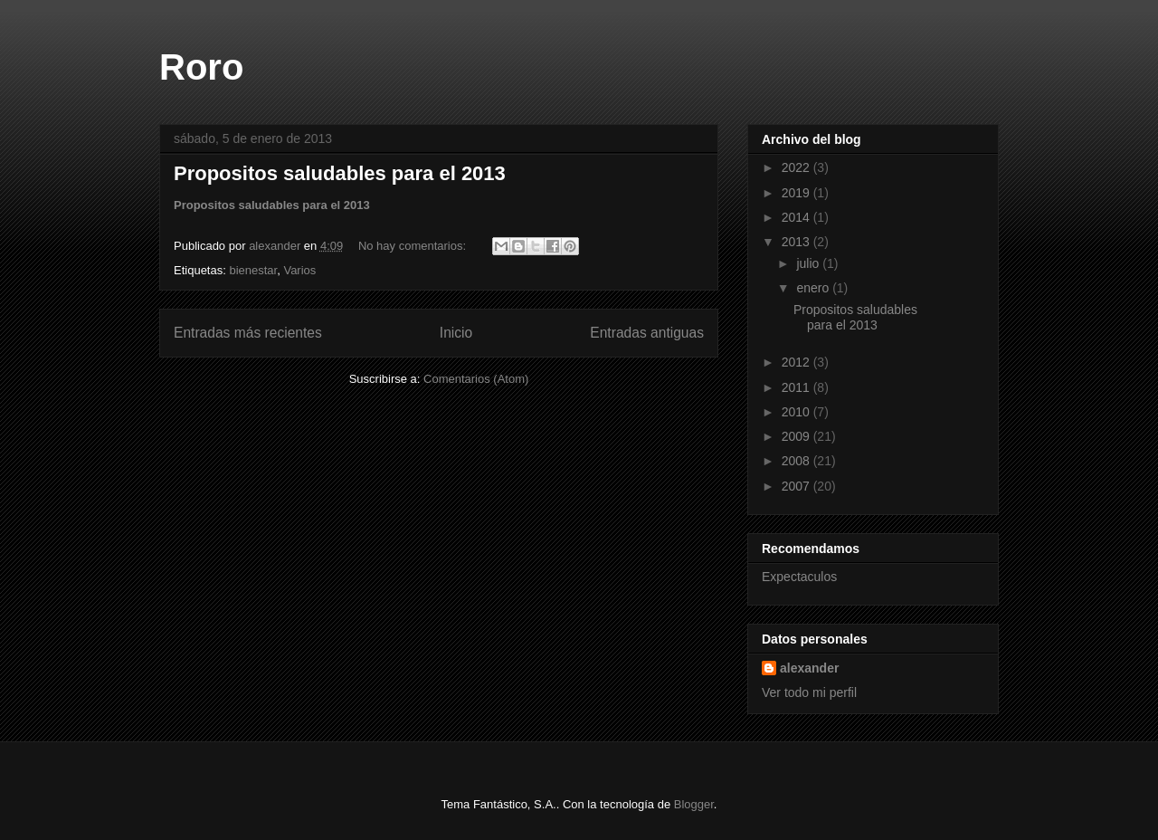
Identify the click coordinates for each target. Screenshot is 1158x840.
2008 (797, 460)
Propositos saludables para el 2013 (340, 173)
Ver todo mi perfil (809, 692)
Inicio (456, 332)
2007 (797, 486)
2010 (797, 412)
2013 (797, 241)
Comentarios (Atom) (475, 379)
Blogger (694, 804)
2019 (797, 193)
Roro (201, 67)
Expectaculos (799, 576)
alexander (809, 668)
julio (809, 263)
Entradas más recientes (248, 332)
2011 (797, 387)
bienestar (253, 270)
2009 (797, 436)
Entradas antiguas (647, 332)
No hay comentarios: (414, 246)
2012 (797, 362)
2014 (797, 217)
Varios (299, 270)
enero (814, 288)
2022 (797, 167)
